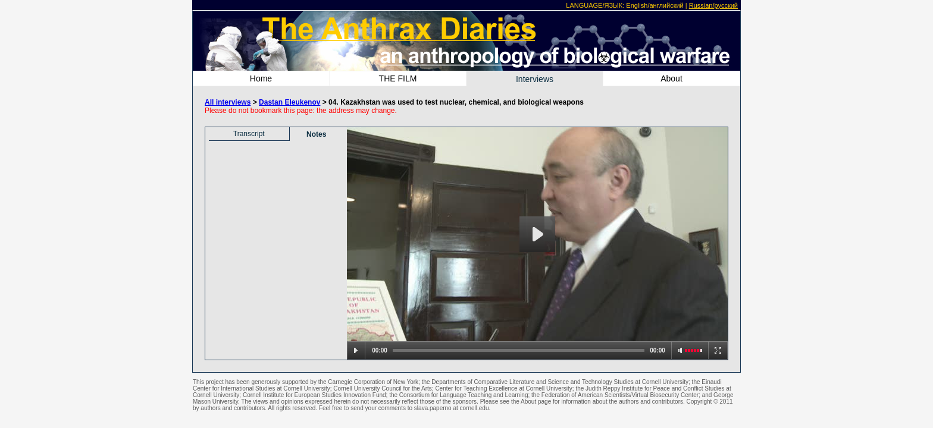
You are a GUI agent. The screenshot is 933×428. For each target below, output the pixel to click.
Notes (316, 134)
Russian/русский (713, 5)
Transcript (249, 134)
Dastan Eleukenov (289, 102)
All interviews (228, 102)
